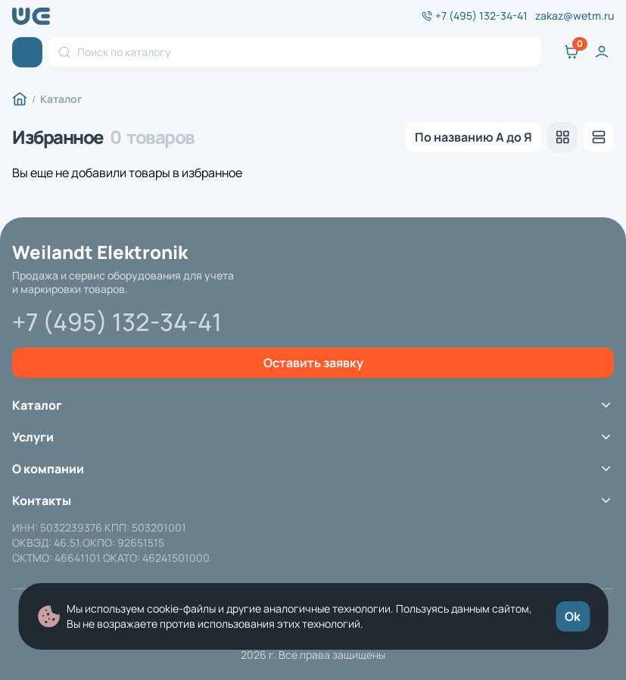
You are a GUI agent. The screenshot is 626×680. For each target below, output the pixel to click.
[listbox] (473, 137)
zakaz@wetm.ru (574, 16)
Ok (573, 616)
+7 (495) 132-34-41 (481, 16)
